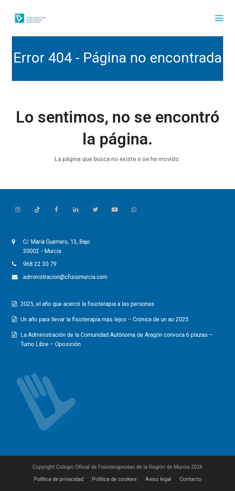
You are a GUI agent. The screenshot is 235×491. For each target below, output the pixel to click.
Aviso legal (158, 479)
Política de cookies (114, 479)
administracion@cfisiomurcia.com (65, 277)
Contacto (191, 479)
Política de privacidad (58, 479)
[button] (219, 18)
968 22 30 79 (40, 264)
